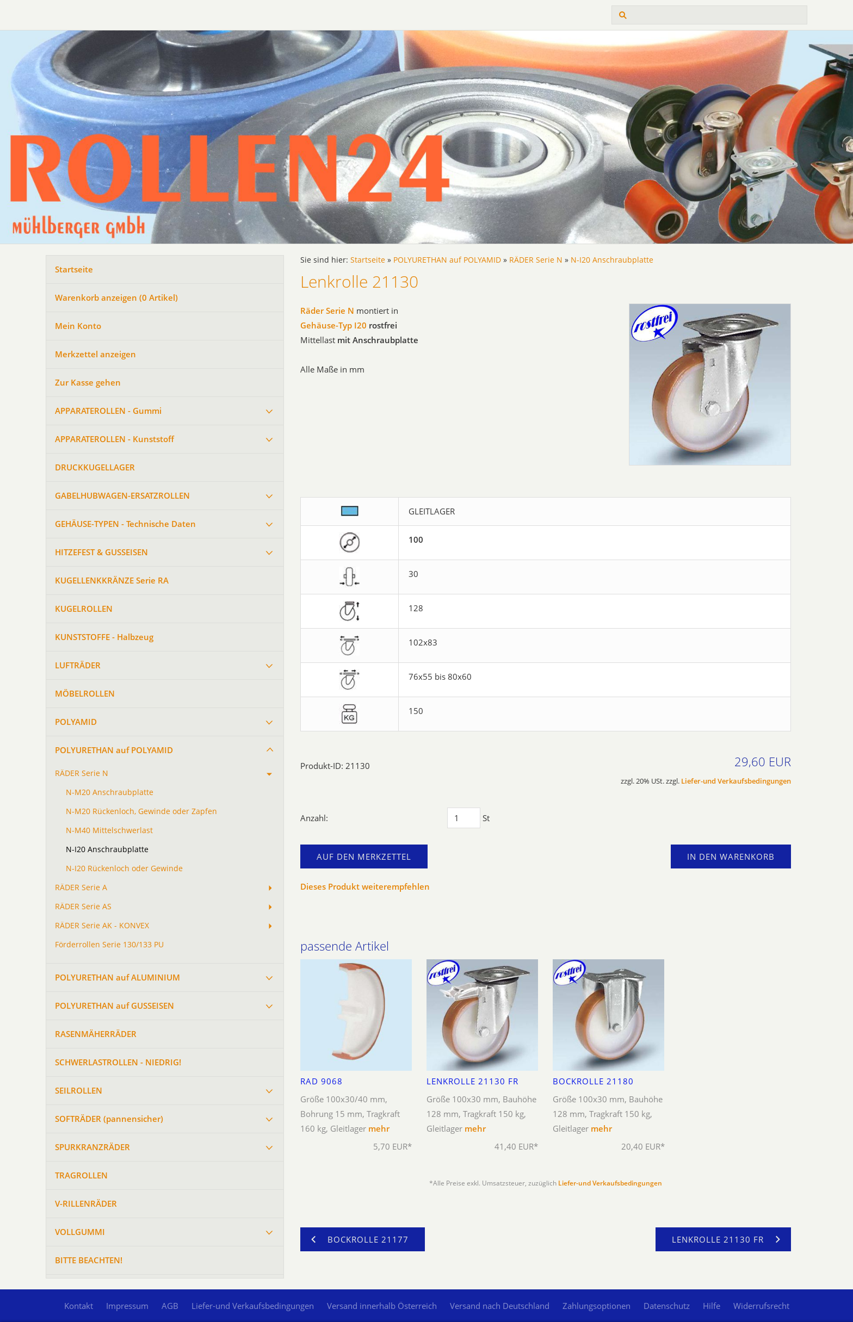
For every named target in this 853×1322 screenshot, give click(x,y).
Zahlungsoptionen (597, 1305)
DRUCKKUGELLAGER (95, 467)
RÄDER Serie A (81, 887)
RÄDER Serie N (81, 773)
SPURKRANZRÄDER (92, 1146)
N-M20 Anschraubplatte (109, 792)
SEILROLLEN (78, 1090)
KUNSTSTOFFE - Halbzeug (104, 636)
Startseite (74, 269)
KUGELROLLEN (84, 608)
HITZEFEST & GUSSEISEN (101, 552)
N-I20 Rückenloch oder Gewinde (124, 868)
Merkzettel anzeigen (95, 354)
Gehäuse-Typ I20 (333, 325)
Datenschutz (667, 1305)
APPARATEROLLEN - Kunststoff (114, 438)
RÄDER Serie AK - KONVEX (102, 925)
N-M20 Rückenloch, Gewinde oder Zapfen (141, 811)
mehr (379, 1128)
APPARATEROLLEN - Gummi (108, 410)
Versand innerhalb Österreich (382, 1305)
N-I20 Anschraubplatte (107, 849)
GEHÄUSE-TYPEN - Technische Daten (125, 523)
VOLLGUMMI (80, 1231)
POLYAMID (76, 721)
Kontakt (78, 1305)
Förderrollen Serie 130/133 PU (109, 944)
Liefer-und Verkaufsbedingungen (736, 781)
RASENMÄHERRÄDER (96, 1033)
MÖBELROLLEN (85, 693)
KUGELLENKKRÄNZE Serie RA (112, 580)
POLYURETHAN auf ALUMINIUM (117, 977)
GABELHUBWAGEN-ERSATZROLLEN (122, 495)
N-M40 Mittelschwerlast (109, 830)
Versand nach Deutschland (499, 1305)
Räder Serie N (327, 310)
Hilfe (711, 1305)
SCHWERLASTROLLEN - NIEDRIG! (118, 1062)
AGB (170, 1305)
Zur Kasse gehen (88, 382)
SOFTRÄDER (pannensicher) (109, 1118)
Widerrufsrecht (761, 1305)
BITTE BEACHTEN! (88, 1260)
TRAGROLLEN (81, 1175)
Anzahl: (314, 817)
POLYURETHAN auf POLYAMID (114, 749)
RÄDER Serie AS (83, 906)
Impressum (127, 1305)
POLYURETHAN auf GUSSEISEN (114, 1005)
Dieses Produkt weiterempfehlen (365, 886)
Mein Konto (78, 325)
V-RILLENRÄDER (86, 1203)
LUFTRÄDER (78, 665)
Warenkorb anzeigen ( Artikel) (116, 297)
